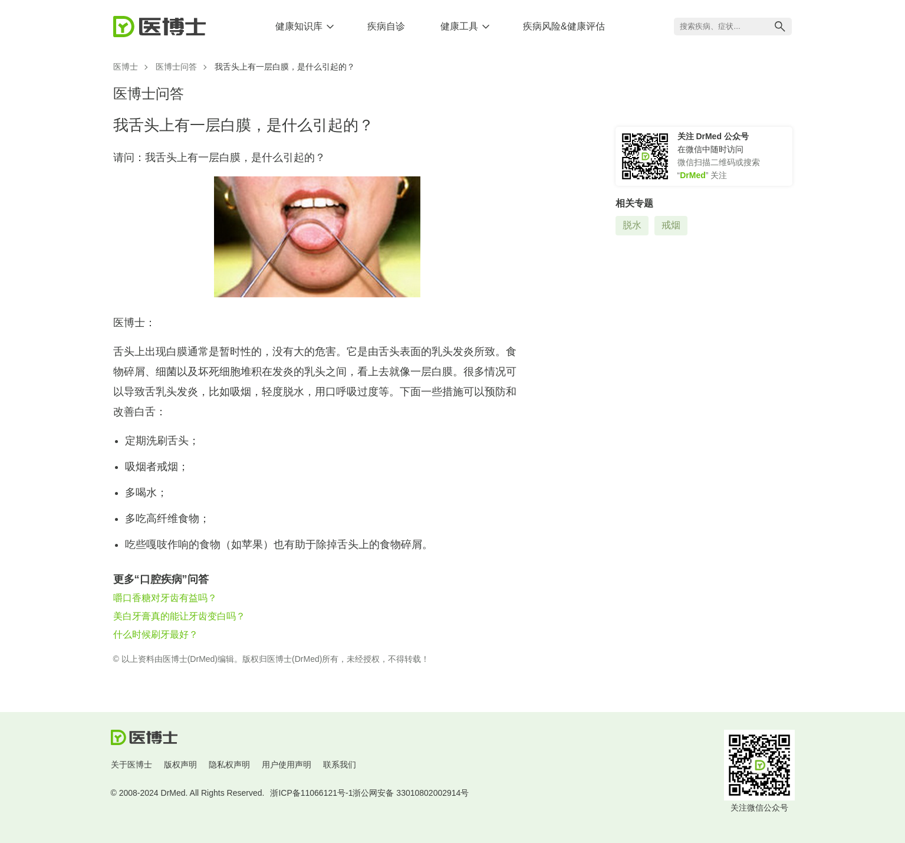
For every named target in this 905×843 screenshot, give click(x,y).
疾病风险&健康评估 (564, 26)
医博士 (125, 66)
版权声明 (180, 764)
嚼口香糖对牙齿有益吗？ (165, 598)
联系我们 (339, 764)
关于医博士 (131, 764)
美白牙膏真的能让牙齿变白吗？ (179, 616)
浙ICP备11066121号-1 (311, 793)
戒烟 (671, 225)
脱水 (632, 225)
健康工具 (459, 26)
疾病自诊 (386, 26)
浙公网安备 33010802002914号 (411, 793)
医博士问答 (176, 66)
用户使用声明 (286, 764)
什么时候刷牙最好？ (155, 634)
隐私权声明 (229, 764)
